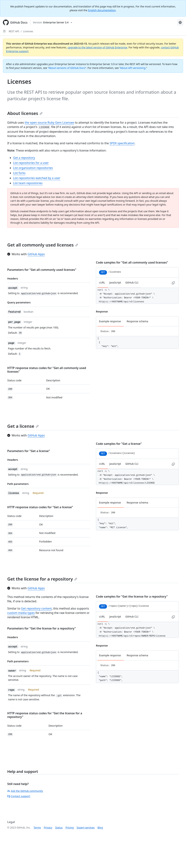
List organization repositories (33, 168)
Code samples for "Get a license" (119, 444)
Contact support (18, 796)
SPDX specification (122, 143)
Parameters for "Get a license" (28, 451)
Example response (110, 321)
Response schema (137, 321)
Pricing (70, 827)
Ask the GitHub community (25, 791)
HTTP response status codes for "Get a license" (40, 507)
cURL (102, 282)
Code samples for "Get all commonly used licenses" (132, 262)
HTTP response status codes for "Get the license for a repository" (44, 715)
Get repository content (36, 608)
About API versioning (132, 68)
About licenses (25, 113)
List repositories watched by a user (36, 178)
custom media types (21, 613)
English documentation (102, 10)
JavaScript (115, 282)
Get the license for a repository (42, 579)
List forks (19, 173)
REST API (14, 31)
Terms (37, 827)
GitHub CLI (131, 282)
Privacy (48, 827)
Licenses (28, 31)
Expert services (86, 827)
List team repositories (28, 183)
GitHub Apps (36, 254)
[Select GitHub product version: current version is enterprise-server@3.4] (52, 22)
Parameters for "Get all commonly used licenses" (41, 270)
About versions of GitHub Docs (67, 68)
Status (59, 827)
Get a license (23, 426)
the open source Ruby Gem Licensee (49, 123)
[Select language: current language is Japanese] (180, 22)
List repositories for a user (31, 163)
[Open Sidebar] (4, 31)
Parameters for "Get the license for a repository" (41, 628)
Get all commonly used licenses (42, 245)
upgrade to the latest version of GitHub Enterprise (97, 47)
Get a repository (24, 158)
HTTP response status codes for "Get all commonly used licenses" (46, 370)
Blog (100, 827)
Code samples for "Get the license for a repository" (132, 596)
